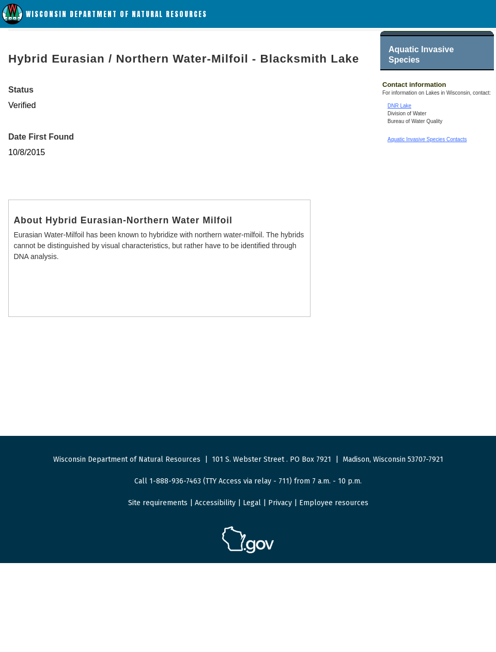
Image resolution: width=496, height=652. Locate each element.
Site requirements (158, 502)
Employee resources (333, 502)
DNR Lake (399, 106)
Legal (252, 502)
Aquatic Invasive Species (421, 54)
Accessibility (215, 502)
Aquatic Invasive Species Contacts (427, 139)
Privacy (280, 502)
